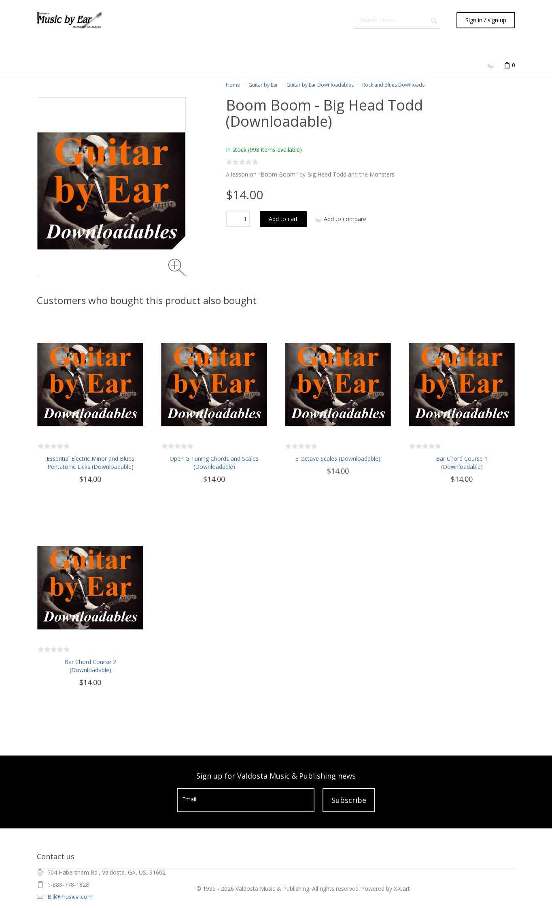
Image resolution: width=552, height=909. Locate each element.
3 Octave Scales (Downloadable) (337, 458)
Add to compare (345, 219)
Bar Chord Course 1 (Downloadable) (462, 462)
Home (233, 84)
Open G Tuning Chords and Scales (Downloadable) (214, 462)
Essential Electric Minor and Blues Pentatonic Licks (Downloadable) (90, 462)
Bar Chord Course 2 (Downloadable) (90, 666)
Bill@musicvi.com (70, 896)
